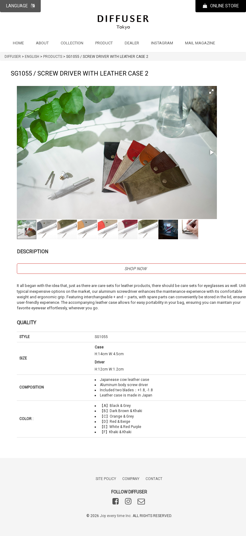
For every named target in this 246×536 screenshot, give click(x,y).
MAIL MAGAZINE (200, 43)
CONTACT (154, 479)
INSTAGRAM (162, 43)
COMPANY (130, 479)
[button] (211, 91)
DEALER (132, 43)
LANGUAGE (20, 5)
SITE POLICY (106, 479)
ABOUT (42, 43)
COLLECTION (72, 43)
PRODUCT (104, 43)
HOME (18, 43)
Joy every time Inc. (116, 516)
